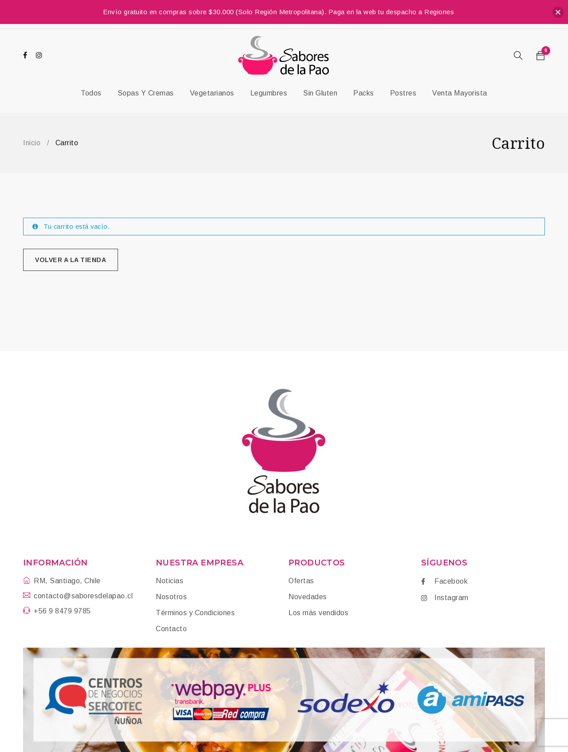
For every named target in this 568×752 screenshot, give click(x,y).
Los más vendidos (318, 613)
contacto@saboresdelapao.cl (83, 596)
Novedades (307, 597)
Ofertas (301, 581)
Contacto (171, 629)
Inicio (31, 143)
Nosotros (171, 597)
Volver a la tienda (70, 259)
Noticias (169, 581)
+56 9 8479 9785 (62, 611)
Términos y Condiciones (195, 613)
